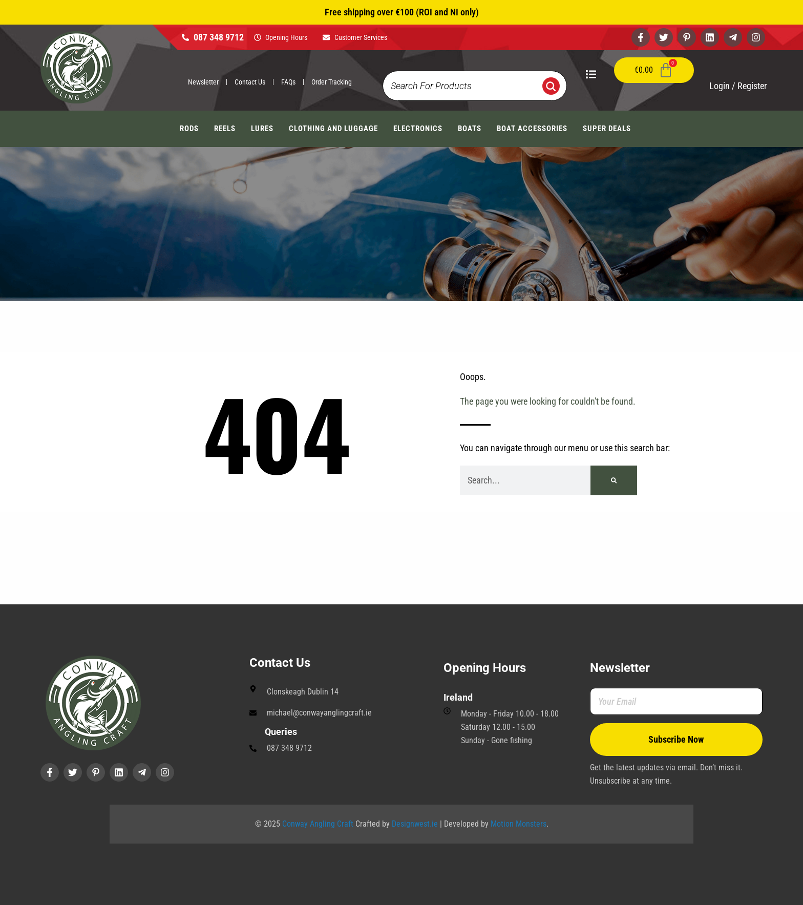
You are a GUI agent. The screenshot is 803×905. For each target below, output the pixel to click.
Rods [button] (189, 128)
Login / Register (738, 85)
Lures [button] (262, 128)
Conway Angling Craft (317, 824)
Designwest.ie (415, 824)
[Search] (613, 480)
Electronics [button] (417, 128)
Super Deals (607, 128)
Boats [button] (469, 128)
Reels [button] (225, 128)
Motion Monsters (518, 824)
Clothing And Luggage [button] (333, 128)
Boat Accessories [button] (532, 128)
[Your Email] (676, 701)
